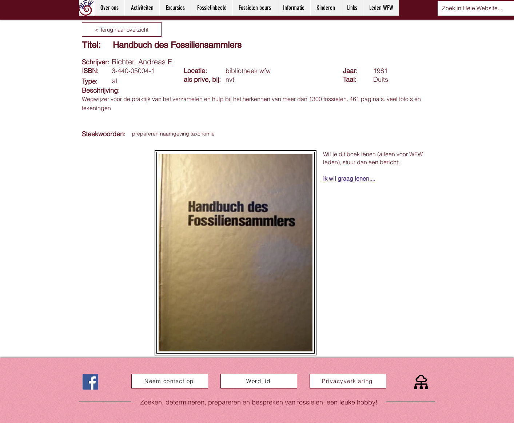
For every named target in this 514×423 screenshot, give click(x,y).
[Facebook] (90, 382)
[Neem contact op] (169, 381)
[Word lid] (258, 381)
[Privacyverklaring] (348, 381)
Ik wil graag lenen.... (349, 178)
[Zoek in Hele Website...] (472, 8)
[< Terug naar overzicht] (122, 29)
